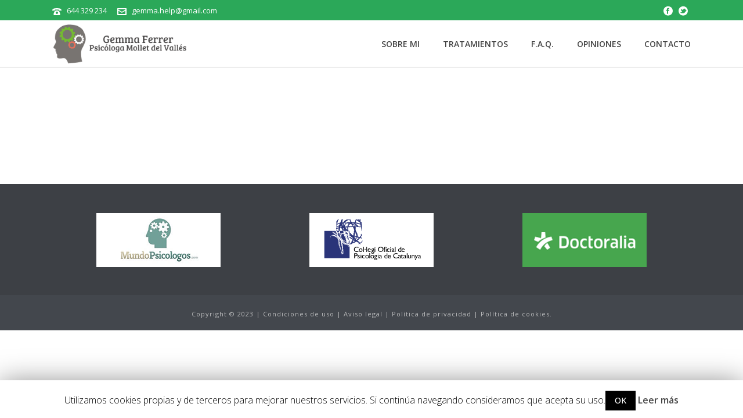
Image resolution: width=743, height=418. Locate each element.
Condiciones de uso (298, 313)
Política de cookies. (516, 313)
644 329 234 (87, 10)
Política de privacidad (431, 313)
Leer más (658, 400)
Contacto (667, 43)
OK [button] (620, 400)
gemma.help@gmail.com (174, 10)
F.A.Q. (542, 43)
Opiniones (599, 43)
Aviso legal (363, 313)
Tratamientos (475, 43)
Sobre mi (400, 43)
